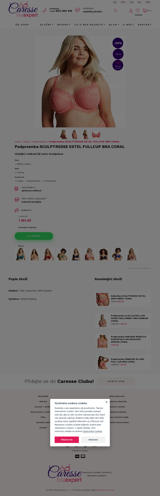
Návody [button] (63, 24)
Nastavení (93, 440)
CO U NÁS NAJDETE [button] (88, 24)
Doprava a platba (117, 407)
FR (131, 2)
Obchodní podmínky (117, 412)
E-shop (22, 24)
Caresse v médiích (43, 407)
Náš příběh (43, 396)
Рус (123, 2)
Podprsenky (39, 141)
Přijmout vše (66, 440)
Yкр (148, 2)
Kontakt (145, 24)
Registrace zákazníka (117, 401)
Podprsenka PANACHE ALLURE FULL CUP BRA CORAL (127, 360)
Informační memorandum (117, 422)
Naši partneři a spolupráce (43, 412)
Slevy (26, 141)
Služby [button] (46, 24)
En (114, 2)
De (139, 2)
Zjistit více (116, 381)
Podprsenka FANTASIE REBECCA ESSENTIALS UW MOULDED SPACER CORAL (128, 339)
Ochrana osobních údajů (84, 490)
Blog (113, 24)
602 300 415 (61, 11)
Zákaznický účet (117, 396)
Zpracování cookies (92, 431)
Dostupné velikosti (27, 227)
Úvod (18, 141)
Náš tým (43, 401)
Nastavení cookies (105, 490)
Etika (43, 417)
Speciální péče (43, 422)
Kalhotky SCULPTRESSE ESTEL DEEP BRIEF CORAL (128, 297)
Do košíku (34, 236)
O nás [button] (127, 24)
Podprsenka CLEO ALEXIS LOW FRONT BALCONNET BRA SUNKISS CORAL (129, 318)
